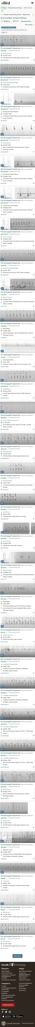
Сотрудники (5, 991)
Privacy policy (22, 988)
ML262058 (4, 120)
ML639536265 (5, 398)
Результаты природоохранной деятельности (24, 975)
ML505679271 (5, 89)
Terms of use (22, 990)
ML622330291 (5, 152)
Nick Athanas (6, 512)
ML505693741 (5, 275)
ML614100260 (4, 429)
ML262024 (4, 214)
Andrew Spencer (7, 635)
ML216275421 (4, 948)
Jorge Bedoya (6, 389)
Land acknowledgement (25, 983)
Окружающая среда (15, 7)
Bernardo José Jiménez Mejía (10, 82)
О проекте (5, 983)
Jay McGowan (7, 143)
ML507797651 (4, 827)
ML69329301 (4, 642)
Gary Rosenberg (7, 480)
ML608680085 (5, 60)
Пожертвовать (8, 1005)
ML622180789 (5, 798)
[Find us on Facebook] (2, 1012)
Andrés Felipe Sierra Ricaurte (10, 420)
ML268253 (4, 859)
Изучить (5, 969)
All (2, 11)
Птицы (4, 7)
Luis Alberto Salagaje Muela (10, 664)
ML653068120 (5, 673)
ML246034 (4, 337)
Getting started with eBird (8, 995)
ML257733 (4, 246)
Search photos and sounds (8, 980)
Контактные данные (7, 1000)
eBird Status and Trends (25, 971)
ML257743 (4, 306)
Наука (21, 969)
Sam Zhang (6, 881)
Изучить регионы (6, 973)
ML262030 (4, 183)
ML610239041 (4, 890)
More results (17, 956)
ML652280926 (5, 735)
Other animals (28, 7)
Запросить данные (24, 980)
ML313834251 (4, 489)
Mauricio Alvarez (7, 236)
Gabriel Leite (6, 820)
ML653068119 (4, 704)
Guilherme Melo (7, 53)
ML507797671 (4, 919)
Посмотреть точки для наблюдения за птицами (8, 976)
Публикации (22, 978)
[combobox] (17, 14)
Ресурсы (3, 986)
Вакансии (4, 993)
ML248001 (3, 612)
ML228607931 (5, 519)
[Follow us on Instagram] (10, 1012)
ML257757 (4, 579)
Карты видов (5, 971)
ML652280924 (5, 767)
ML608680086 (5, 458)
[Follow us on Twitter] (6, 1012)
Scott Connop (6, 541)
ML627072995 (5, 366)
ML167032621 (4, 548)
